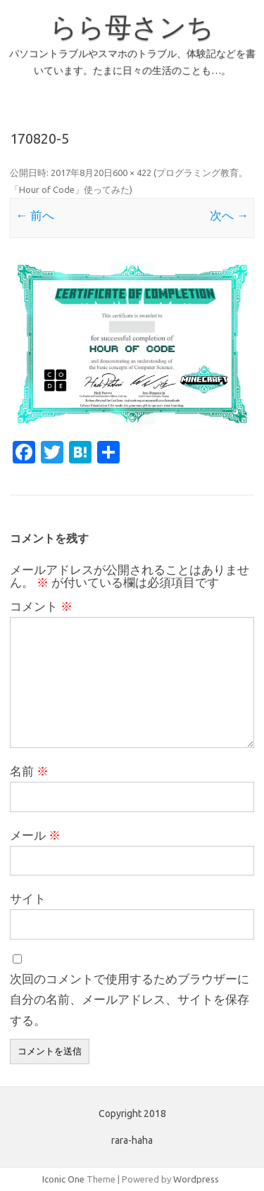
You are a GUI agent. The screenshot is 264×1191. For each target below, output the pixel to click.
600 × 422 (132, 172)
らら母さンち (132, 27)
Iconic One (63, 1179)
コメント (41, 606)
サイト (28, 898)
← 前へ (34, 215)
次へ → (229, 215)
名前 (29, 771)
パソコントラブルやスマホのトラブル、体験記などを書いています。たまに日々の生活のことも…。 (132, 62)
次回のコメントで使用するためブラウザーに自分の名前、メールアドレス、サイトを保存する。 (129, 1000)
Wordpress (196, 1179)
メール (35, 835)
